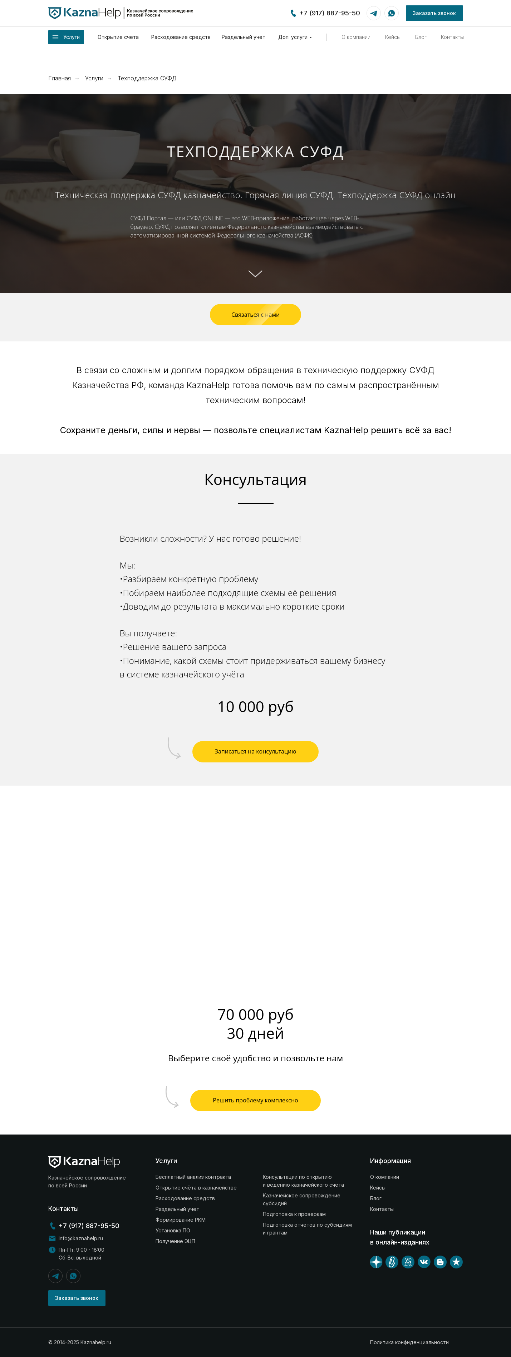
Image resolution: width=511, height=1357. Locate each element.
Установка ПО (173, 1230)
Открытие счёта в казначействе (196, 1188)
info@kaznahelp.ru (81, 1238)
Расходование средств (181, 37)
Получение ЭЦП (175, 1241)
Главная (59, 78)
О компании (356, 37)
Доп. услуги (293, 37)
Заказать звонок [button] (434, 13)
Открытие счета (118, 37)
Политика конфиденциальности (409, 1342)
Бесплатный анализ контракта (193, 1177)
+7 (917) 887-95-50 (329, 13)
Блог (421, 37)
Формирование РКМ (181, 1220)
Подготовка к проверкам (294, 1214)
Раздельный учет (243, 37)
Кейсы (393, 37)
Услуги (94, 78)
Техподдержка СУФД (147, 78)
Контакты (452, 37)
